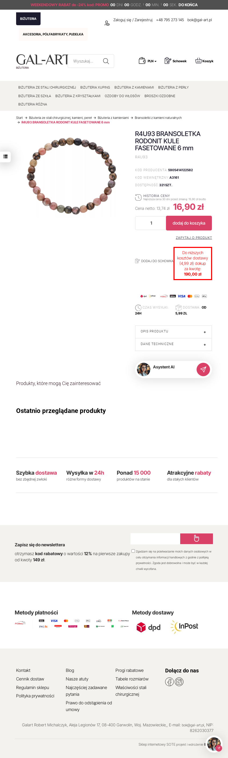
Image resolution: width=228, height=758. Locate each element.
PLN (152, 61)
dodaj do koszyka (189, 223)
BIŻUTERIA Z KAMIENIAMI (134, 87)
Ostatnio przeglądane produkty (61, 411)
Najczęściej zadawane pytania (86, 691)
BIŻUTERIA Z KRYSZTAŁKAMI (77, 96)
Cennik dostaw (30, 679)
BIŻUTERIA (28, 19)
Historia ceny (156, 196)
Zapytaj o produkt (194, 237)
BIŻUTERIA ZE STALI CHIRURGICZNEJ (47, 87)
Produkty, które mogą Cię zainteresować (58, 383)
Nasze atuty (77, 679)
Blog (70, 670)
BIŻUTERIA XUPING (95, 87)
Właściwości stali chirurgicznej (130, 691)
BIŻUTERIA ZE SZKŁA (34, 96)
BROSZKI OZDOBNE (159, 96)
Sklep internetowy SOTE (157, 744)
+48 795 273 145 (170, 19)
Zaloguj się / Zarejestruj (129, 19)
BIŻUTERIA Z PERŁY (173, 87)
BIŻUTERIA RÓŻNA (32, 104)
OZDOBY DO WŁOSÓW (122, 96)
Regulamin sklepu (32, 687)
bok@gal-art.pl (199, 19)
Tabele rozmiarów (132, 679)
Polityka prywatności (35, 695)
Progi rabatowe (129, 670)
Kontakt (23, 670)
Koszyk (204, 60)
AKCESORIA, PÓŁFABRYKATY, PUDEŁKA (53, 34)
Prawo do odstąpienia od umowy (89, 706)
